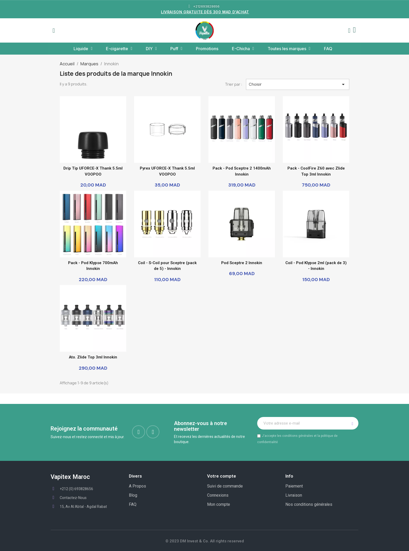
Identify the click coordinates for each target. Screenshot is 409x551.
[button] (54, 30)
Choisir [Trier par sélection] (297, 84)
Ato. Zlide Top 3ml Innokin (93, 357)
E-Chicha (243, 48)
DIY (151, 48)
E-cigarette (119, 48)
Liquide (83, 48)
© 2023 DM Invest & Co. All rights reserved (204, 541)
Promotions (207, 48)
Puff (176, 48)
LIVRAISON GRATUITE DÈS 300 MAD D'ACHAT (205, 12)
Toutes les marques (289, 48)
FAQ (328, 48)
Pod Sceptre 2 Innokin (241, 262)
